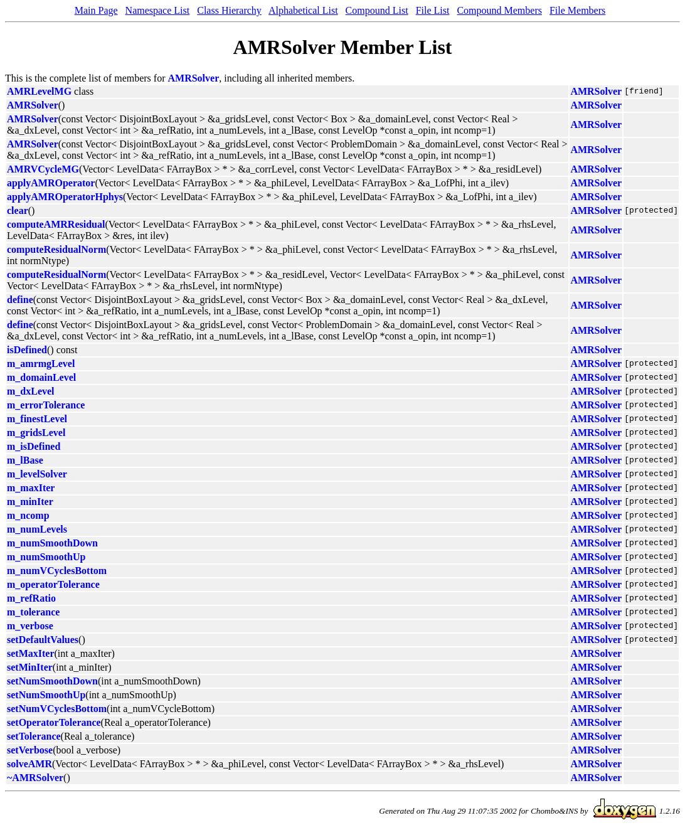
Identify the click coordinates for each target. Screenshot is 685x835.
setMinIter (30, 667)
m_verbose (30, 625)
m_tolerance (33, 612)
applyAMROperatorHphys (65, 196)
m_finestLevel (37, 418)
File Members (577, 10)
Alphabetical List (303, 10)
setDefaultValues (42, 639)
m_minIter (30, 501)
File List (433, 10)
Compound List (377, 10)
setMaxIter (31, 653)
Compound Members (499, 10)
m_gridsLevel (36, 432)
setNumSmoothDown (52, 681)
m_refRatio (31, 598)
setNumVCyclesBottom (57, 708)
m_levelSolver (37, 474)
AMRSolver (194, 78)
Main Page (96, 10)
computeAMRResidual (56, 224)
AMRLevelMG (39, 91)
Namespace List (157, 10)
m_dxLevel (31, 391)
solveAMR (29, 763)
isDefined (27, 349)
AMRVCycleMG (43, 169)
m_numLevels (37, 529)
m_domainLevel (41, 377)
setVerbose (30, 750)
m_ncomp (28, 515)
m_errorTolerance (46, 405)
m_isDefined (33, 446)
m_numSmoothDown (52, 543)
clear (17, 210)
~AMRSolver (35, 777)
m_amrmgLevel (41, 363)
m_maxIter (31, 487)
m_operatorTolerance (53, 584)
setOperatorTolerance (54, 722)
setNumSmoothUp (46, 694)
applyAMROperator (51, 183)
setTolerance (34, 736)
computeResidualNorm (56, 249)
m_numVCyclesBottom (57, 570)
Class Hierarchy (229, 10)
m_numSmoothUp (46, 556)
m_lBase (25, 460)
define (20, 299)
